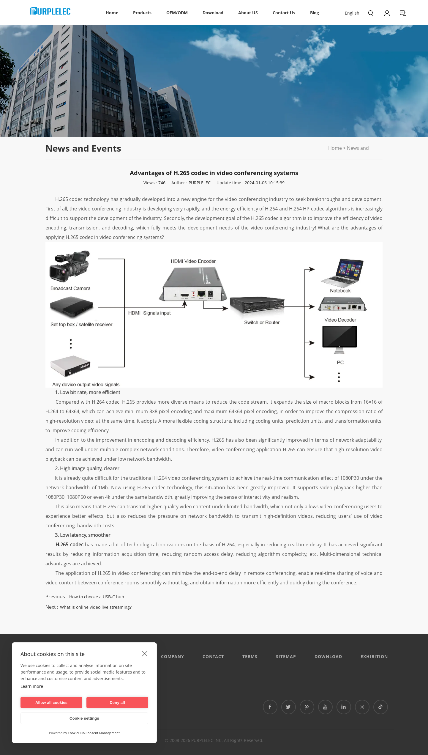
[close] (144, 653)
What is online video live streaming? (96, 607)
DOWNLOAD (328, 656)
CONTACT (213, 656)
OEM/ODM (177, 12)
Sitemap (286, 656)
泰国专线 (151, 702)
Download (213, 12)
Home (112, 12)
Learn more (31, 686)
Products (142, 12)
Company (172, 656)
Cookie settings (84, 718)
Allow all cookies (51, 702)
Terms (250, 656)
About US (248, 12)
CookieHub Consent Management (94, 733)
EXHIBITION (374, 656)
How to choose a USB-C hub (96, 597)
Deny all (117, 702)
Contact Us (284, 12)
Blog (314, 12)
